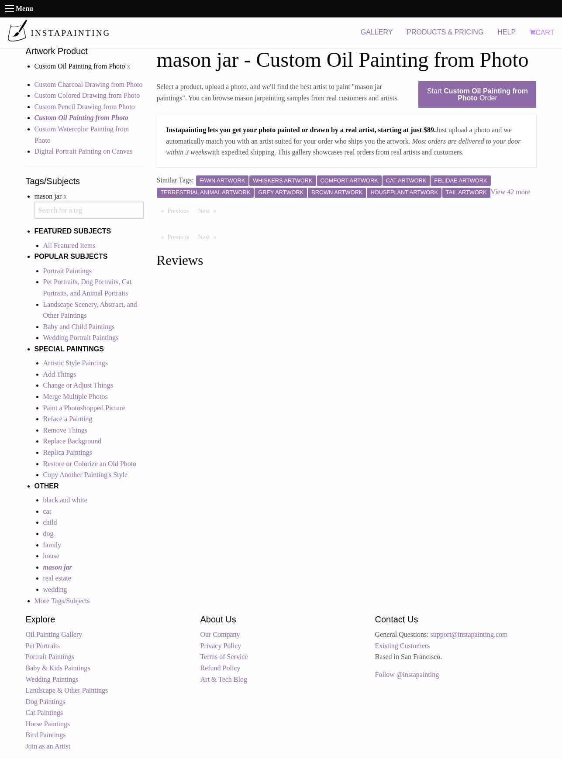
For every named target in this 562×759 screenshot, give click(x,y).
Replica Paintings (67, 452)
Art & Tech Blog (223, 679)
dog (48, 533)
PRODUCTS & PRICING (445, 32)
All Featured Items (69, 245)
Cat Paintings (44, 712)
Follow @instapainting (407, 674)
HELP (506, 32)
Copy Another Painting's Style (85, 474)
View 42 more (511, 192)
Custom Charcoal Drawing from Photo (88, 84)
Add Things (59, 374)
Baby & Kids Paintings (58, 668)
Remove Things (65, 430)
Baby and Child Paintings (79, 326)
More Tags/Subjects (62, 600)
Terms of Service (224, 656)
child (50, 522)
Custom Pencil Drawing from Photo (84, 106)
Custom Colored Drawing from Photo (87, 95)
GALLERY (377, 32)
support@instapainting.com (469, 634)
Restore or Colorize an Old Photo (90, 463)
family (52, 545)
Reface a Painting (68, 418)
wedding (55, 589)
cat (47, 511)
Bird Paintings (46, 734)
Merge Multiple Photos (75, 396)
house (51, 556)
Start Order (477, 94)
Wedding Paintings (52, 679)
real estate (57, 578)
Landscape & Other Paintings (67, 690)
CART (542, 32)
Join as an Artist (48, 746)
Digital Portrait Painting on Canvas (83, 151)
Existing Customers (402, 645)
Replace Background (72, 441)
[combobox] (89, 210)
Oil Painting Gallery (54, 634)
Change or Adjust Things (78, 385)
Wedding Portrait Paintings (81, 337)
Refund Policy (220, 668)
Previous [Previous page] (180, 210)
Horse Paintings (48, 724)
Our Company (220, 634)
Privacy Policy (220, 645)
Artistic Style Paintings (75, 363)
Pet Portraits (43, 645)
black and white (65, 500)
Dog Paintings (46, 701)
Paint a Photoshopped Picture (84, 408)
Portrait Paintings (67, 271)
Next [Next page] (209, 210)
